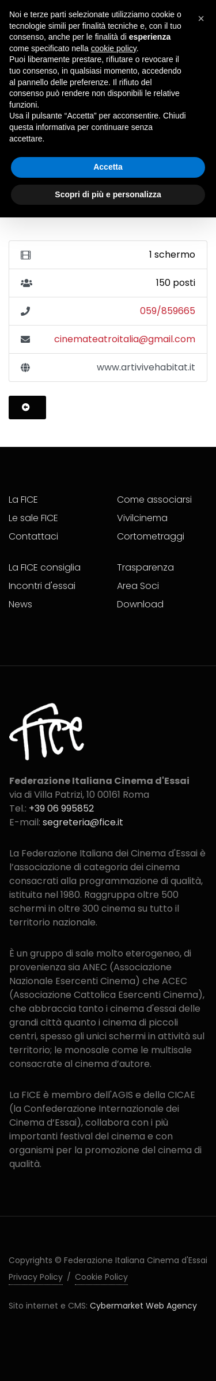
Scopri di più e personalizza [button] (108, 194)
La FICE (23, 499)
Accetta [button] (108, 166)
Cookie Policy (101, 1277)
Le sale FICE (33, 518)
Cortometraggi (150, 536)
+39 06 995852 (61, 808)
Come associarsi (154, 499)
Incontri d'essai (42, 585)
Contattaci (33, 536)
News (20, 604)
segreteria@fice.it (83, 822)
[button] (201, 18)
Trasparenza (145, 567)
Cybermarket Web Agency (143, 1305)
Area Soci (138, 585)
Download (140, 604)
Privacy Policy (36, 1277)
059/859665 (167, 310)
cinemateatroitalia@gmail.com (124, 339)
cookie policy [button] (114, 48)
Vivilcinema (142, 518)
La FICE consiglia (45, 567)
